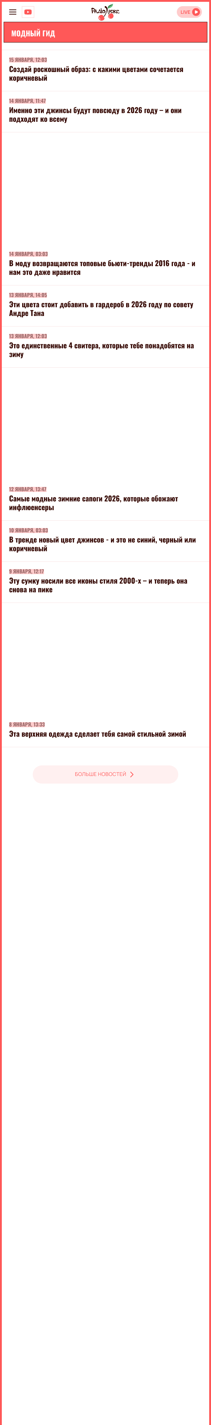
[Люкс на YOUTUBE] (28, 12)
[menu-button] (12, 12)
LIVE (185, 12)
